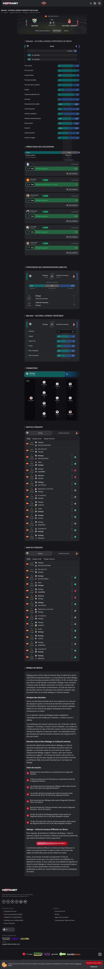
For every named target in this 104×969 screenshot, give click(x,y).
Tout (28, 439)
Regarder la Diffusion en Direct (52, 843)
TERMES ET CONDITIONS (13, 917)
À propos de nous (10, 911)
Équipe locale (37, 439)
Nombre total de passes (33, 118)
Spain (6, 12)
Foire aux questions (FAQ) (13, 914)
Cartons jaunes (30, 109)
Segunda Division (15, 12)
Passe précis (29, 123)
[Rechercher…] (91, 3)
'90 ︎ (29, 59)
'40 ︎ (75, 51)
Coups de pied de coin (32, 94)
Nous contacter (9, 923)
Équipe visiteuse (49, 439)
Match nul (32, 341)
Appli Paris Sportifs (61, 917)
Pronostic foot (60, 911)
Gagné (31, 336)
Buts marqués (33, 351)
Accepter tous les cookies (93, 963)
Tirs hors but (29, 70)
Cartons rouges (30, 138)
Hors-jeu (27, 99)
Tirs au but (28, 66)
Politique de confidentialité (13, 920)
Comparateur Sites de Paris (64, 920)
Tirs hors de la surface (32, 85)
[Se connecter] (95, 3)
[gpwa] (38, 954)
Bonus (57, 914)
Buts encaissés (34, 355)
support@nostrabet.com (11, 944)
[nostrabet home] (9, 890)
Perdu (31, 346)
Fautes (27, 90)
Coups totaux (29, 75)
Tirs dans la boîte (30, 80)
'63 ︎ (29, 55)
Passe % (27, 128)
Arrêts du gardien (31, 114)
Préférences (93, 966)
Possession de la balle (32, 104)
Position (31, 331)
